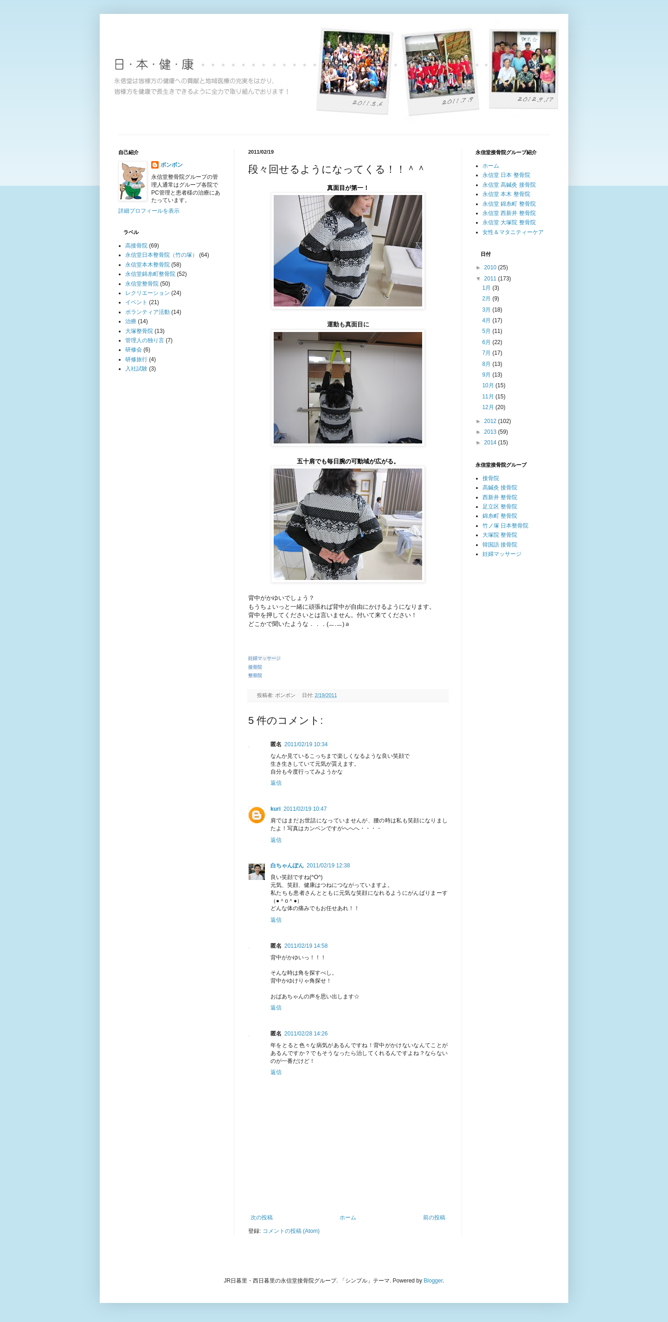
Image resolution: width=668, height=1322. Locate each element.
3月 (487, 309)
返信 (276, 783)
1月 (487, 288)
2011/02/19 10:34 (306, 744)
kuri (275, 809)
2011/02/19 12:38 (328, 865)
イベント (136, 302)
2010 (491, 267)
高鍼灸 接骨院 (499, 487)
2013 (491, 432)
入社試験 (136, 368)
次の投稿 (261, 1217)
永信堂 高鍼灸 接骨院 (509, 185)
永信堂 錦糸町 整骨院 (509, 204)
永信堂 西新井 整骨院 (509, 213)
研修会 (133, 349)
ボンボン (172, 165)
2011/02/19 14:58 (306, 946)
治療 (130, 321)
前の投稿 (434, 1217)
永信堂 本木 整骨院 (506, 194)
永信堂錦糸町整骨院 (150, 274)
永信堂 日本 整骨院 (506, 175)
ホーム (348, 1217)
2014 (491, 442)
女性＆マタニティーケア (513, 232)
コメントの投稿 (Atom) (291, 1231)
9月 (487, 374)
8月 (487, 364)
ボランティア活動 (147, 312)
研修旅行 (136, 359)
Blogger (433, 1280)
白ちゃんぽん (287, 865)
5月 (487, 331)
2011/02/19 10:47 (305, 809)
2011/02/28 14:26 (306, 1033)
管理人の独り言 (144, 340)
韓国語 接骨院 (499, 544)
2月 (487, 298)
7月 (487, 353)
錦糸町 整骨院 (499, 516)
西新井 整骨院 (499, 497)
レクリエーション (147, 293)
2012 (491, 421)
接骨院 (490, 478)
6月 (487, 342)
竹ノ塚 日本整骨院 (505, 525)
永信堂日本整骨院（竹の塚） (161, 255)
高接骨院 (136, 245)
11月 (488, 396)
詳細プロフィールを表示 (149, 211)
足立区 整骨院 (499, 506)
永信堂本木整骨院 (147, 264)
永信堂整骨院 (142, 283)
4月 (487, 320)
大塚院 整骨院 (499, 535)
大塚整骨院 (139, 331)
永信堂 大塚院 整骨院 (509, 222)
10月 (488, 385)
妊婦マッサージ (501, 554)
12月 (488, 407)
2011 (491, 278)
